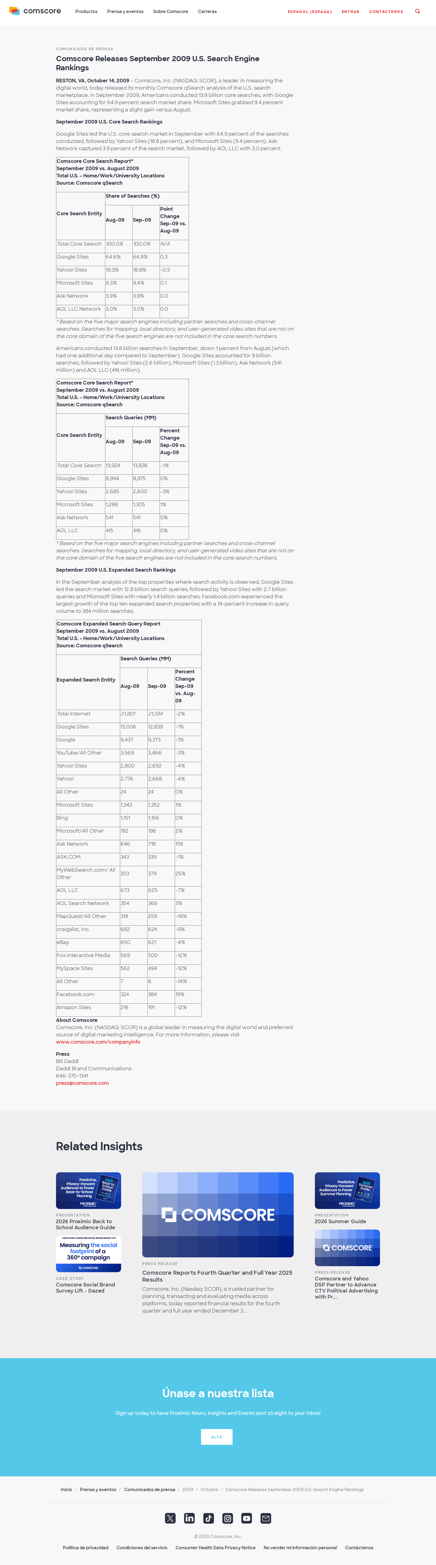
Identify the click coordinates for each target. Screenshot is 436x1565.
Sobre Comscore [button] (171, 11)
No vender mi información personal (300, 1547)
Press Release (160, 1263)
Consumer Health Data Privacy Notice (216, 1547)
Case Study (70, 1278)
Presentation (73, 1214)
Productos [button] (87, 11)
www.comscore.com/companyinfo (98, 1041)
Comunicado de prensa (85, 48)
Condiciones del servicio (142, 1547)
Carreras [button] (207, 11)
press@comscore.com (82, 1082)
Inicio (66, 1489)
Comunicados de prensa (149, 1489)
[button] (310, 14)
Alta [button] (217, 1436)
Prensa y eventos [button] (125, 11)
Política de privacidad (85, 1547)
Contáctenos (359, 1547)
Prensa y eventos (98, 1489)
